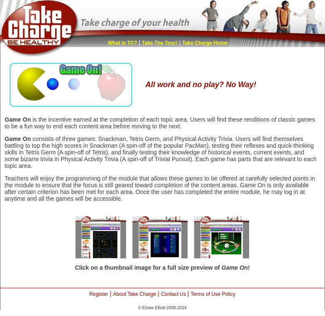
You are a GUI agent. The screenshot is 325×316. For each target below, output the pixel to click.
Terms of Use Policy (213, 294)
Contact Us (174, 294)
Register (98, 294)
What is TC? (122, 43)
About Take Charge (134, 294)
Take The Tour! (159, 43)
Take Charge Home (205, 43)
